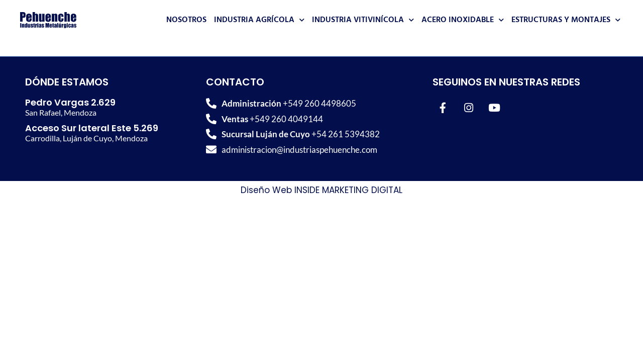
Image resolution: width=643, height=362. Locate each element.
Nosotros (186, 20)
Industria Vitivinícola (363, 20)
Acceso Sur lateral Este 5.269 (91, 128)
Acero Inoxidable (462, 20)
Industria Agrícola (259, 20)
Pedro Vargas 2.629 (70, 102)
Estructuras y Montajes (565, 20)
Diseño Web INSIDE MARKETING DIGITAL (321, 190)
